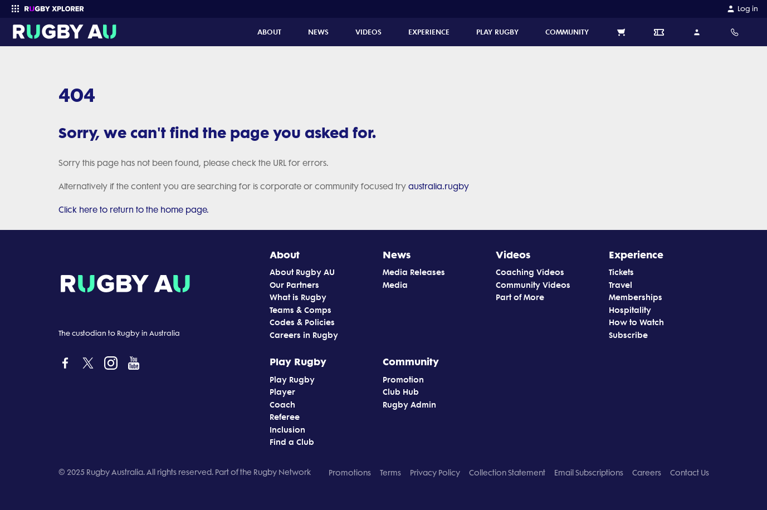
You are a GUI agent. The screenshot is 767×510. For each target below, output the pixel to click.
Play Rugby (298, 361)
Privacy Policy (435, 472)
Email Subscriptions (588, 472)
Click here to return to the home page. (133, 210)
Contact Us (689, 472)
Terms (390, 472)
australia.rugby (438, 187)
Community (411, 361)
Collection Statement (507, 472)
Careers (646, 472)
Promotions (350, 472)
